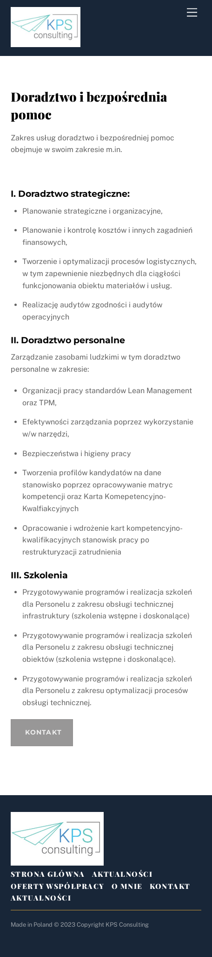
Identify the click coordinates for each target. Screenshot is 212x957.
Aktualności (122, 874)
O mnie (127, 886)
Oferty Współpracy (58, 886)
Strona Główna (48, 874)
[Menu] (192, 13)
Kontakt (170, 886)
